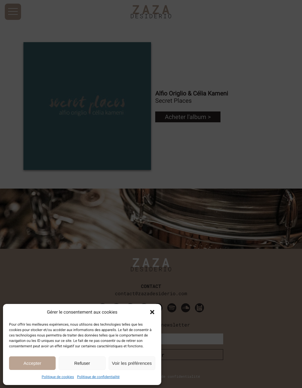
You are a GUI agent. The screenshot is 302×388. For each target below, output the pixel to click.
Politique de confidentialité (98, 377)
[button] (152, 312)
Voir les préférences (132, 363)
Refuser (82, 363)
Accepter (32, 363)
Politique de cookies (58, 377)
